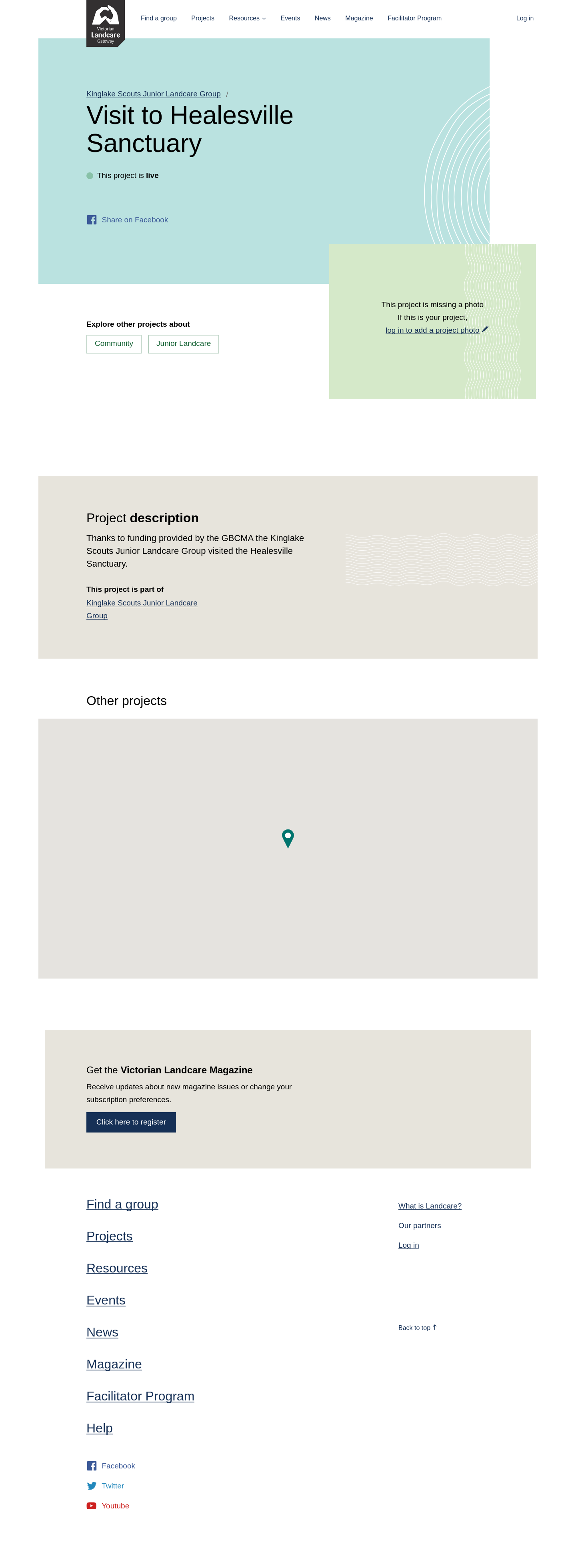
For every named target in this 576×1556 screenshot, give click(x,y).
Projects (202, 18)
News (323, 18)
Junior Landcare (183, 343)
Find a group (159, 18)
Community (114, 343)
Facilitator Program (415, 18)
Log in (525, 18)
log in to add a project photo (433, 330)
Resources (244, 18)
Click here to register (131, 1122)
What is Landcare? (430, 1206)
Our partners (419, 1225)
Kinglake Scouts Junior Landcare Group (153, 94)
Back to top (418, 1327)
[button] (288, 839)
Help (99, 1428)
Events (290, 18)
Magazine (359, 18)
